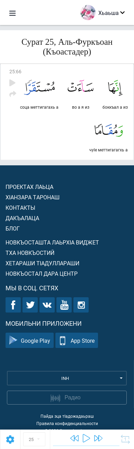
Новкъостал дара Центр (42, 273)
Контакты (20, 207)
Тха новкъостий (30, 252)
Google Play (29, 340)
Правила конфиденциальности (67, 423)
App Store (77, 340)
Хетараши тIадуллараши (42, 263)
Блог (13, 228)
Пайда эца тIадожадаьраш (67, 416)
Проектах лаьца (29, 186)
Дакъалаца (22, 218)
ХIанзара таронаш (33, 197)
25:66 (15, 71)
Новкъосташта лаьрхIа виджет (52, 242)
